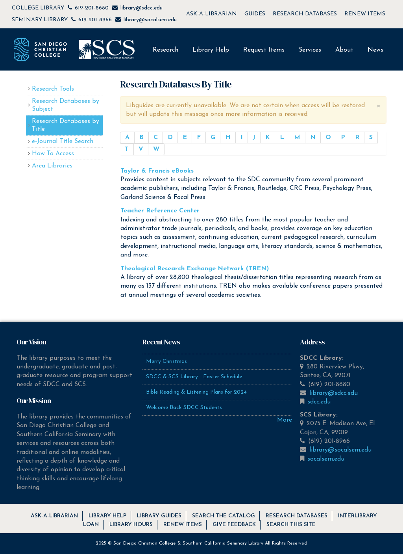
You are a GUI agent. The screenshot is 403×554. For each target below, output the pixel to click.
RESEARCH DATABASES (305, 14)
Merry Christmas (166, 361)
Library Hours (131, 525)
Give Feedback (234, 525)
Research (165, 50)
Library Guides (159, 516)
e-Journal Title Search (62, 141)
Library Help (210, 50)
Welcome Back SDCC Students (184, 408)
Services (310, 50)
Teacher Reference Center (160, 211)
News (375, 50)
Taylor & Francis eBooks (157, 171)
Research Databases (296, 516)
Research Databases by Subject (65, 105)
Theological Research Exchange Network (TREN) (194, 269)
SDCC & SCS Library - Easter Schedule (194, 377)
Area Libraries (52, 166)
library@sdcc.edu (141, 8)
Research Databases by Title (65, 125)
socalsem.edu (325, 459)
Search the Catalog (223, 516)
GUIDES (254, 14)
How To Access (53, 154)
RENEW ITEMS (364, 14)
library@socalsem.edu (150, 20)
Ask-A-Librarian (54, 516)
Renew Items (182, 525)
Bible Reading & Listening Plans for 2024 (196, 392)
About (344, 50)
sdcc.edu (319, 402)
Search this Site (291, 525)
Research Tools (53, 89)
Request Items (264, 50)
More (284, 420)
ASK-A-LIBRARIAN (211, 14)
